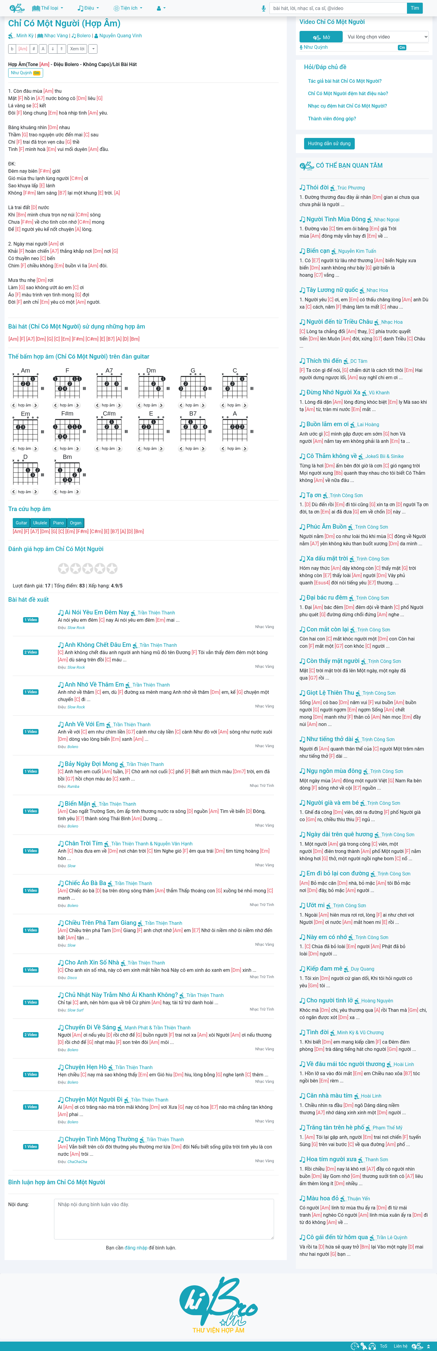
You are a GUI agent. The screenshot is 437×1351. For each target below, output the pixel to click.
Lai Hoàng (368, 424)
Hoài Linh (404, 1064)
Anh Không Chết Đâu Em (94, 644)
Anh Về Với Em (81, 724)
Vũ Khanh (379, 393)
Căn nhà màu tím (326, 1095)
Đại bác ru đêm (323, 597)
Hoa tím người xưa (328, 1159)
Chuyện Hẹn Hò (82, 1067)
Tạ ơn (310, 495)
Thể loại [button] (45, 8)
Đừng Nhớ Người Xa (330, 392)
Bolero (84, 35)
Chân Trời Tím (80, 843)
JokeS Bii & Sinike (384, 456)
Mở (321, 37)
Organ (75, 522)
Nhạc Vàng (56, 35)
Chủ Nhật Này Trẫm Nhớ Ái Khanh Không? (118, 994)
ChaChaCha (77, 1161)
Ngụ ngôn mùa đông (331, 770)
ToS (383, 1346)
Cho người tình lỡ (326, 1000)
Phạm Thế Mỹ (387, 1128)
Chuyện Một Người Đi (90, 1099)
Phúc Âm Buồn (323, 526)
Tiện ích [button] (126, 8)
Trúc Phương (351, 188)
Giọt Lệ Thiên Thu (327, 692)
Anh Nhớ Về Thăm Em (91, 684)
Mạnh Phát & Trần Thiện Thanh (154, 1028)
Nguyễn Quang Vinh (120, 35)
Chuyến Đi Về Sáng (87, 1027)
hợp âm (24, 405)
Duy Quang (362, 969)
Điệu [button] (86, 8)
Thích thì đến (321, 360)
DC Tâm (359, 361)
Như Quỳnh (25, 72)
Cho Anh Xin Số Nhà (88, 962)
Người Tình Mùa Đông (333, 219)
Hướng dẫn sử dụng (329, 143)
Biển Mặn (74, 803)
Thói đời (314, 187)
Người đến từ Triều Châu (336, 321)
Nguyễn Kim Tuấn (357, 251)
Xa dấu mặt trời (324, 558)
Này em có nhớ (323, 937)
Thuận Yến (358, 1199)
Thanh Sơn (376, 1159)
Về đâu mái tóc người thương (342, 1064)
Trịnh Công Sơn (346, 495)
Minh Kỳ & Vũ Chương (360, 1032)
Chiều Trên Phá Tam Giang (97, 922)
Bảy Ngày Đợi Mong (88, 763)
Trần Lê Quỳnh (392, 1237)
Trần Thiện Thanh (153, 613)
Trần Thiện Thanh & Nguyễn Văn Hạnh (148, 844)
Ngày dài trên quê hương (336, 834)
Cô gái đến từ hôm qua (334, 1237)
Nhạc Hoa (377, 290)
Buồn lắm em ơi (324, 424)
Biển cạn (315, 250)
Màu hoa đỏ (319, 1198)
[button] (161, 8)
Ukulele (40, 522)
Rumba (73, 786)
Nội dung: (18, 1204)
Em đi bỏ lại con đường (334, 873)
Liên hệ (401, 1346)
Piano (58, 522)
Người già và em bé (329, 802)
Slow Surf (75, 1010)
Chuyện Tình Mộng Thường (98, 1139)
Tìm (415, 8)
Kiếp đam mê (321, 968)
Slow (71, 866)
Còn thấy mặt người (330, 660)
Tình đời (314, 1032)
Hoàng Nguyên (377, 1001)
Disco (72, 977)
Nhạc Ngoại (386, 219)
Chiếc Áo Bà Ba (82, 883)
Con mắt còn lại (324, 629)
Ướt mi (312, 905)
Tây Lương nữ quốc (329, 289)
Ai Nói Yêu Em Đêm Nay (93, 612)
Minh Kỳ (25, 35)
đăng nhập (135, 1248)
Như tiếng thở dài (326, 739)
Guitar (21, 522)
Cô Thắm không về (328, 456)
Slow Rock (76, 627)
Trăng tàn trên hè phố (332, 1127)
